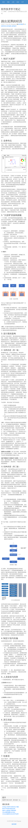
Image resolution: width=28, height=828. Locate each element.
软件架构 (8, 26)
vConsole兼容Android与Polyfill (10, 814)
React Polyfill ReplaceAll (8, 808)
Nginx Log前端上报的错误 (9, 810)
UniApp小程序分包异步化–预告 (10, 807)
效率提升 (14, 26)
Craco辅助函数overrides (8, 812)
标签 (18, 2)
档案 (8, 2)
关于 (22, 2)
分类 (13, 2)
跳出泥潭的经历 (11, 21)
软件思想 (20, 24)
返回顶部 (14, 824)
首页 (3, 2)
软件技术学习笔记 (10, 9)
